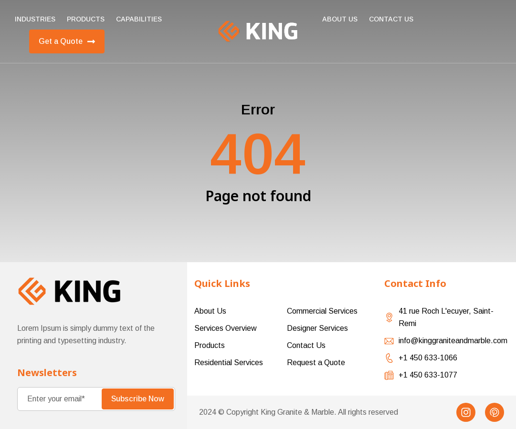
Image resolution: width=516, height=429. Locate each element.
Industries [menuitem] (35, 19)
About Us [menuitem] (340, 19)
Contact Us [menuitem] (306, 345)
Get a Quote (67, 41)
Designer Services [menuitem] (317, 328)
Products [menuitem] (86, 19)
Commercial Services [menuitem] (322, 311)
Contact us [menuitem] (391, 19)
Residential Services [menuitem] (228, 362)
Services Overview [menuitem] (225, 328)
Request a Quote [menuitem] (316, 362)
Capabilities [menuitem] (139, 19)
